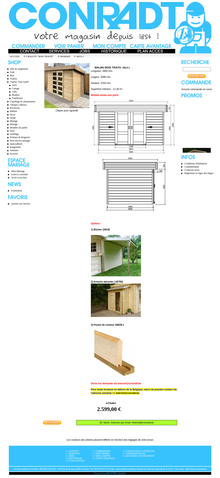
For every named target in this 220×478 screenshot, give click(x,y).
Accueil (15, 56)
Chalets (11, 78)
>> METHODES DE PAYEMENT (138, 456)
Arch (12, 85)
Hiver (10, 114)
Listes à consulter (19, 174)
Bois (10, 75)
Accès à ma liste (19, 177)
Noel (10, 130)
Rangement (13, 147)
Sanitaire (12, 150)
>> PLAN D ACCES (75, 461)
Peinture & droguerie (18, 137)
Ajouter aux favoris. (20, 203)
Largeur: (95, 77)
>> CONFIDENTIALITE (134, 453)
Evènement (16, 190)
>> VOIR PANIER (100, 453)
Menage (12, 121)
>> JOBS (69, 456)
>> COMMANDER (101, 451)
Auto (10, 72)
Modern (65, 56)
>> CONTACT (72, 451)
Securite (12, 153)
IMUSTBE (111, 473)
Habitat (11, 111)
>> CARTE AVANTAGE (103, 458)
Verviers (122, 473)
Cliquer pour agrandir (66, 109)
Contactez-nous (192, 170)
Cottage (13, 88)
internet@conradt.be (127, 393)
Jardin (11, 117)
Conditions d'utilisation (196, 163)
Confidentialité (192, 166)
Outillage (12, 134)
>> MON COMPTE (101, 456)
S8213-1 (80, 56)
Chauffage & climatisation (20, 101)
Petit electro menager (18, 140)
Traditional (15, 98)
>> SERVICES (72, 453)
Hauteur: (95, 83)
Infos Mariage (18, 171)
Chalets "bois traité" (40, 56)
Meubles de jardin (16, 127)
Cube (12, 91)
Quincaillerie (14, 143)
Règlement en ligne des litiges (199, 173)
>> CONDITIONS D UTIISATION (139, 451)
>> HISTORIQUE (73, 458)
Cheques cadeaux (16, 104)
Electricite (13, 108)
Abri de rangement (17, 68)
